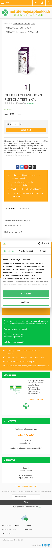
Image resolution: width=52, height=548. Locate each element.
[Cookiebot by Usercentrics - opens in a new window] (38, 244)
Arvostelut (24, 208)
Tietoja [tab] (43, 251)
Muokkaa (26, 302)
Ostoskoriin (26, 130)
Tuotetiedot (9, 208)
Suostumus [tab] (9, 251)
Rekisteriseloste (9, 529)
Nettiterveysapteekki (10, 525)
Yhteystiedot (7, 533)
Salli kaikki (26, 294)
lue (40, 507)
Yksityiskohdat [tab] (26, 251)
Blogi (29, 525)
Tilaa (26, 502)
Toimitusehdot (29, 529)
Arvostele (31, 103)
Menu (5, 2)
